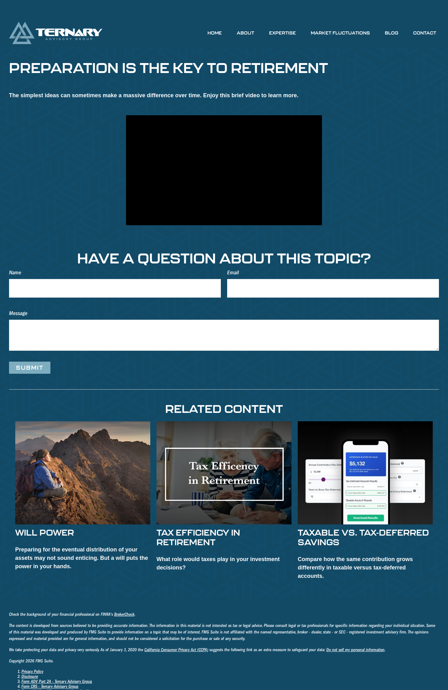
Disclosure (29, 658)
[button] (215, 14)
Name (15, 254)
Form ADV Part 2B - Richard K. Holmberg (54, 677)
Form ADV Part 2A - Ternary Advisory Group (56, 662)
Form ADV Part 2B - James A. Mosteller (53, 672)
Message (18, 294)
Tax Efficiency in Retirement (198, 518)
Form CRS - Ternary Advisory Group (49, 667)
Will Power (44, 514)
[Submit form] (29, 349)
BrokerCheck (124, 595)
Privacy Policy (32, 653)
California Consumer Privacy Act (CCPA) (176, 631)
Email (233, 254)
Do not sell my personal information (355, 631)
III (87, 672)
